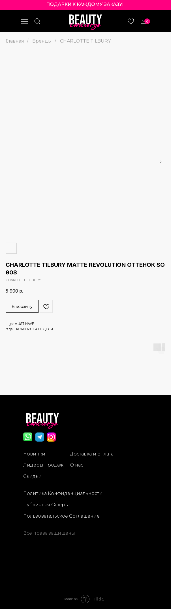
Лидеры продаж (43, 465)
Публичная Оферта (46, 504)
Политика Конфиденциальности (62, 493)
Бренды (42, 41)
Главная (15, 41)
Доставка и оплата (92, 454)
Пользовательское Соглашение (61, 516)
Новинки (34, 454)
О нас (76, 465)
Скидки (32, 476)
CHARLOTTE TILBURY (85, 41)
